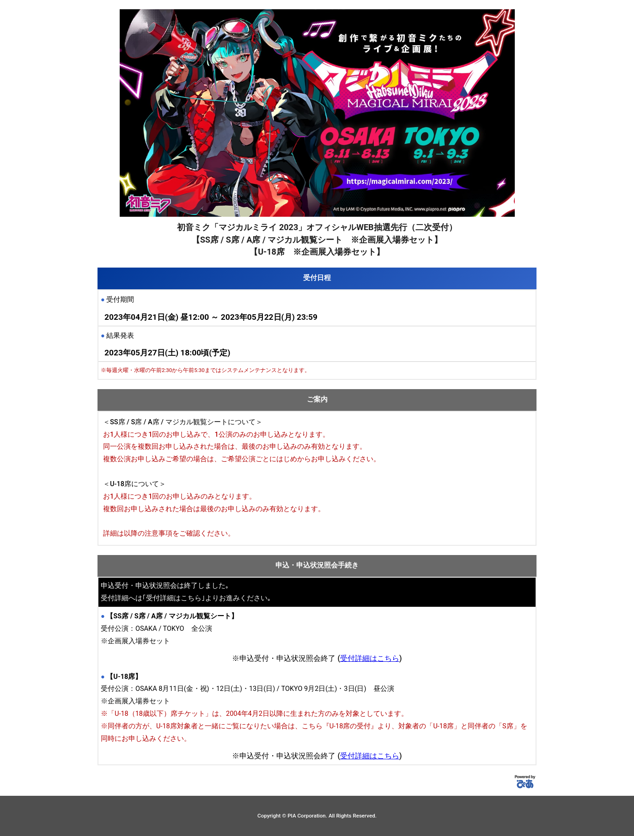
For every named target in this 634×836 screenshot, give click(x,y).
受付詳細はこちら (369, 658)
